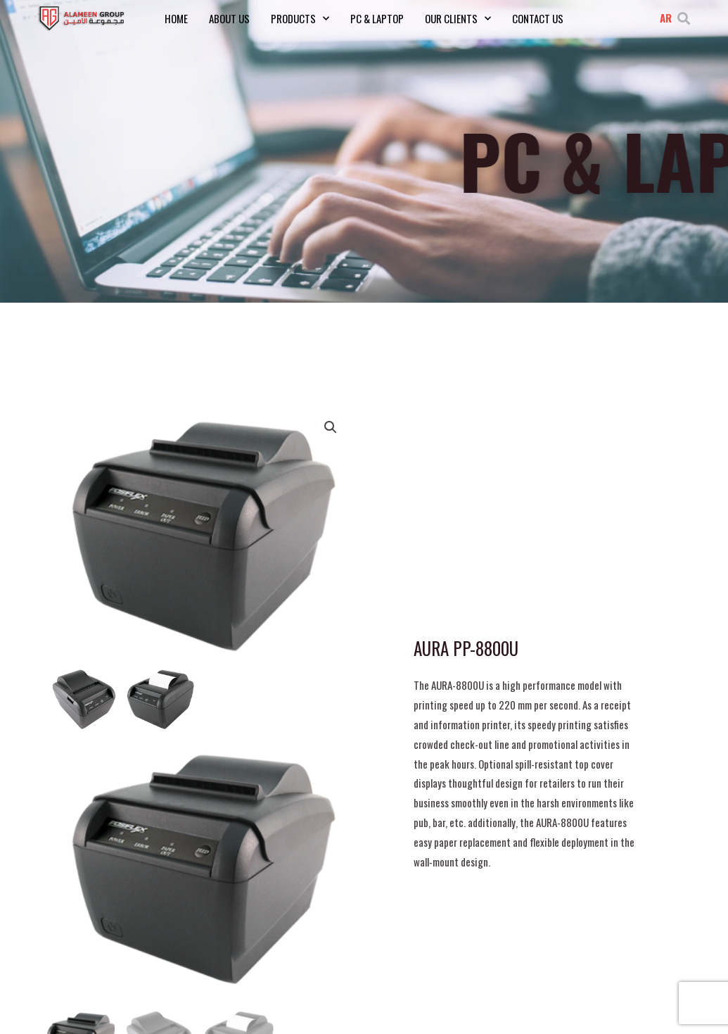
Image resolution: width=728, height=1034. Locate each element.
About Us (229, 18)
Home (176, 18)
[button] (683, 18)
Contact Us (537, 18)
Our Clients (458, 18)
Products (300, 18)
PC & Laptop (377, 18)
